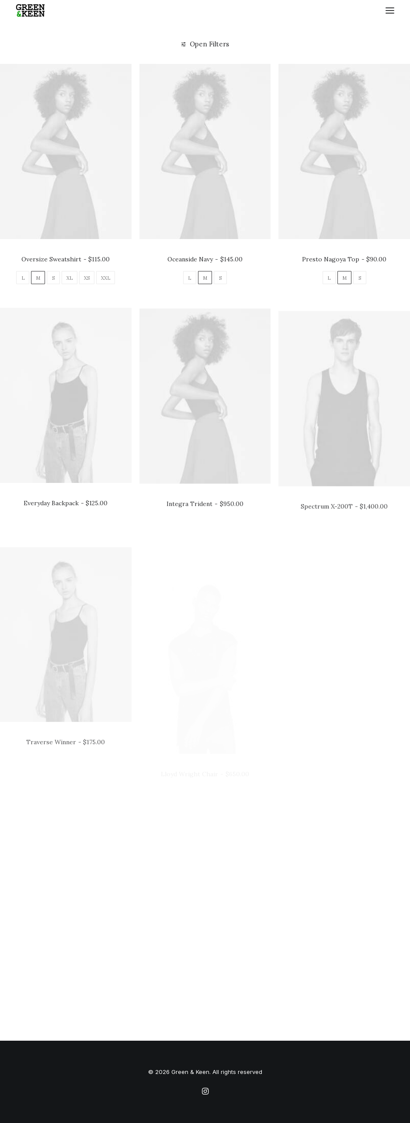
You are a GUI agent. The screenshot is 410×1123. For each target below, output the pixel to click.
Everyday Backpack (66, 519)
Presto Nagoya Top (344, 259)
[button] (390, 10)
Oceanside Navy (204, 259)
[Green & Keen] (30, 10)
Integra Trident (205, 534)
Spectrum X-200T (344, 546)
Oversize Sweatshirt (65, 259)
